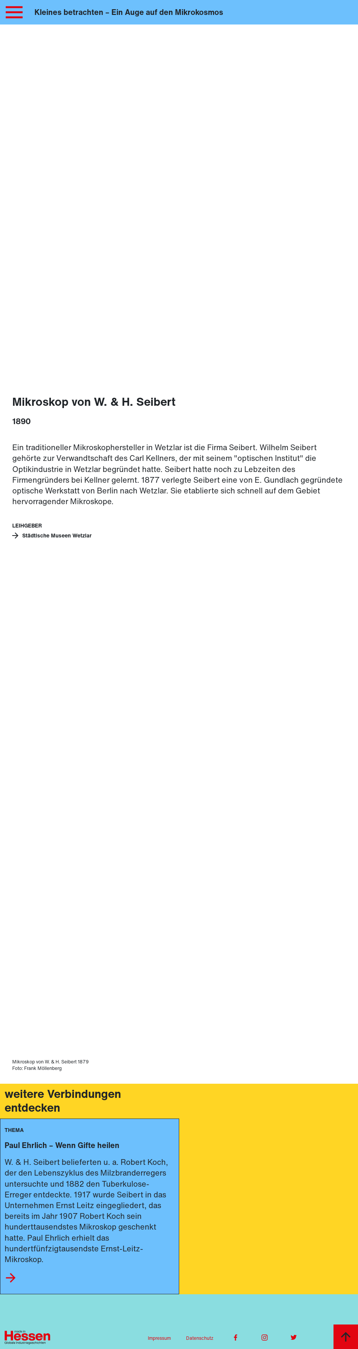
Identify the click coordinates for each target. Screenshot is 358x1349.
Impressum (159, 1338)
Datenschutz (199, 1338)
